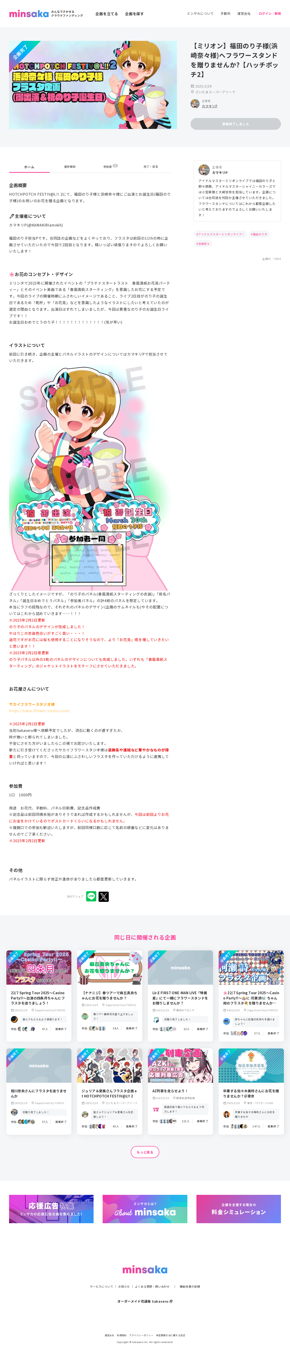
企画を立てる (106, 13)
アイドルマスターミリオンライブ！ (221, 234)
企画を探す (134, 13)
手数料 (225, 13)
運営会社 (244, 13)
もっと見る (145, 1152)
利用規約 (122, 1335)
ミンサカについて (200, 13)
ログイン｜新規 (270, 13)
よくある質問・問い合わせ (153, 1277)
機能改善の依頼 (195, 1277)
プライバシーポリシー (141, 1335)
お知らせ (121, 1277)
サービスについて (96, 1277)
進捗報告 (70, 167)
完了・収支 (151, 167)
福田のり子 (260, 234)
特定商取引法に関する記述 (171, 1335)
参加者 (111, 166)
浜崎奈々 (204, 244)
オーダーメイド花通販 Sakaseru (145, 1292)
